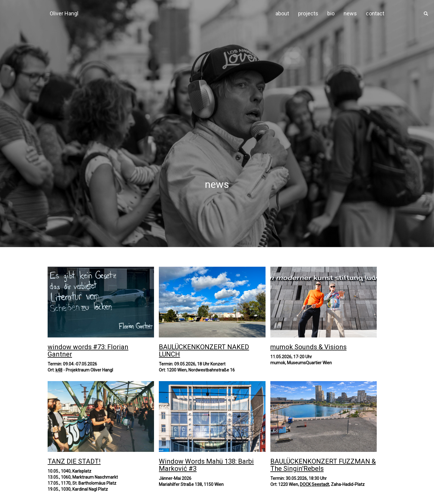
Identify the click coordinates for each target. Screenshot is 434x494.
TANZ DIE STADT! (74, 461)
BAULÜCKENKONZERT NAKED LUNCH (204, 350)
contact (375, 13)
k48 (58, 370)
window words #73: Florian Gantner (88, 350)
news (350, 13)
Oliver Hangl (64, 13)
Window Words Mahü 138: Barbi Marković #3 (206, 465)
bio (331, 13)
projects (308, 13)
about (282, 13)
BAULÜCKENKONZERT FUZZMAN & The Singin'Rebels (323, 465)
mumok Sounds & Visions (308, 347)
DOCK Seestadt (314, 484)
